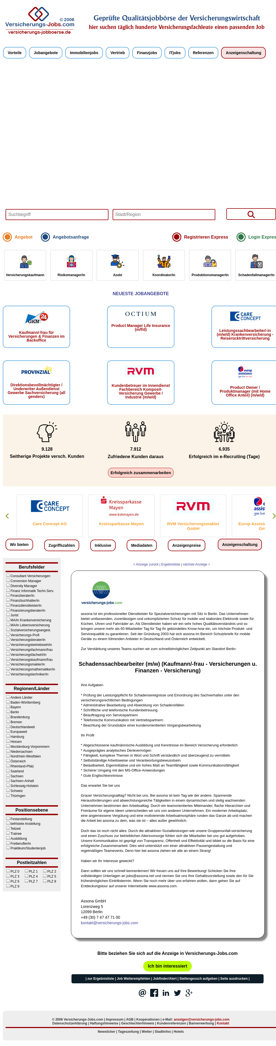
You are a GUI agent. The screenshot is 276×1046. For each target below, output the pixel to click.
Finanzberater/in (20, 596)
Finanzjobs (147, 53)
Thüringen (15, 796)
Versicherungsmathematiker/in (30, 669)
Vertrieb (117, 53)
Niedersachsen (19, 752)
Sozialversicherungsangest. (28, 630)
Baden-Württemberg (23, 702)
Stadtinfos (163, 1032)
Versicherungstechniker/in (27, 674)
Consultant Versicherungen (28, 576)
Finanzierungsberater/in (25, 610)
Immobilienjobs (84, 53)
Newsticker (106, 1032)
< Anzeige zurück (146, 564)
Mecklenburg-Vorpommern (27, 747)
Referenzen (203, 53)
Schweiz (14, 791)
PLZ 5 (49, 876)
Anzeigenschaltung (243, 53)
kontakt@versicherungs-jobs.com (109, 923)
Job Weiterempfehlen (133, 979)
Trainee (14, 834)
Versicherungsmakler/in (25, 664)
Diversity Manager (21, 586)
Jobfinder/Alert (165, 979)
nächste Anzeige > (196, 564)
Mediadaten (141, 545)
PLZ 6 (12, 881)
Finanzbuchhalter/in (22, 601)
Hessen (14, 742)
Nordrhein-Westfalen (23, 756)
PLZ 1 (31, 871)
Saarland (15, 771)
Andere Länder (19, 697)
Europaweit (16, 732)
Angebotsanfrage (71, 237)
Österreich (16, 761)
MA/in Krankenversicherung (28, 620)
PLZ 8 (49, 881)
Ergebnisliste (170, 564)
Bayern (13, 707)
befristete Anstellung (23, 824)
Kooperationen (148, 1019)
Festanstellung (19, 819)
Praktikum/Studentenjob (26, 848)
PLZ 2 (49, 871)
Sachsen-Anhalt (20, 781)
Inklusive (103, 545)
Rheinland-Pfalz (20, 766)
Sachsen (14, 776)
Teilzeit (13, 829)
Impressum (114, 1019)
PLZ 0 (12, 871)
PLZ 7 (31, 881)
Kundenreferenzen (171, 1023)
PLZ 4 (31, 876)
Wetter (147, 1032)
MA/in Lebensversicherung (28, 625)
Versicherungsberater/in (26, 640)
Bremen (14, 722)
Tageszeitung (128, 1032)
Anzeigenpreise (186, 545)
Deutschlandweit (20, 727)
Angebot (24, 237)
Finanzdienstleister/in (24, 605)
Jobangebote (46, 53)
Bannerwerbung (201, 1023)
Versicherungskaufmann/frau (29, 660)
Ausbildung (16, 839)
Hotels (179, 1032)
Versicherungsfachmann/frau (29, 650)
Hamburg (15, 737)
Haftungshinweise (104, 1023)
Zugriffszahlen (62, 545)
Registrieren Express (206, 237)
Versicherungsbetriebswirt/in (29, 645)
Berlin (12, 712)
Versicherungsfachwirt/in (26, 655)
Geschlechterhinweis (137, 1023)
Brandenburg (18, 717)
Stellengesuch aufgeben (198, 979)
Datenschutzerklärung (69, 1023)
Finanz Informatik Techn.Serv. (30, 591)
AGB (130, 1019)
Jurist (12, 615)
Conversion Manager (23, 581)
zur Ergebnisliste (100, 979)
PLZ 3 (12, 876)
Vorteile (15, 53)
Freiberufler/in (18, 844)
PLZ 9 (12, 886)
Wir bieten (19, 544)
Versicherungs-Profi (22, 635)
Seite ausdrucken (234, 979)
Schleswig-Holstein (22, 786)
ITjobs (175, 53)
